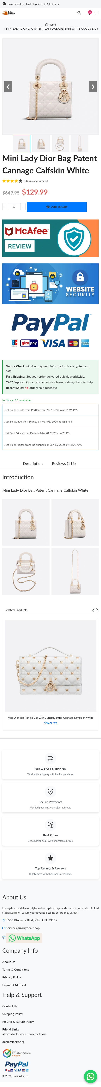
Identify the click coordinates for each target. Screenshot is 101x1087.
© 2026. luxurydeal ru (15, 1076)
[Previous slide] (93, 610)
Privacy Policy (11, 977)
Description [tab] (33, 463)
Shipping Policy (12, 1014)
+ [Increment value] (23, 206)
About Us (8, 962)
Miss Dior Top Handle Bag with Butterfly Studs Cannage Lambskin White (50, 717)
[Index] (78, 13)
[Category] (96, 13)
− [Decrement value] (5, 206)
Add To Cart (56, 206)
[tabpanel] (50, 676)
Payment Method (14, 985)
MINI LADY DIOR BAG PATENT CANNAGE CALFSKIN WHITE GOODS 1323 (52, 28)
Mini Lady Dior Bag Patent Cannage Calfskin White (45, 490)
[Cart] (88, 13)
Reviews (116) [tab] (64, 463)
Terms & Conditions (15, 969)
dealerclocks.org (13, 1041)
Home (50, 24)
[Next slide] (97, 610)
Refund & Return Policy (18, 1021)
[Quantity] (14, 206)
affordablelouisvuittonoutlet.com (24, 1034)
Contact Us (9, 1006)
